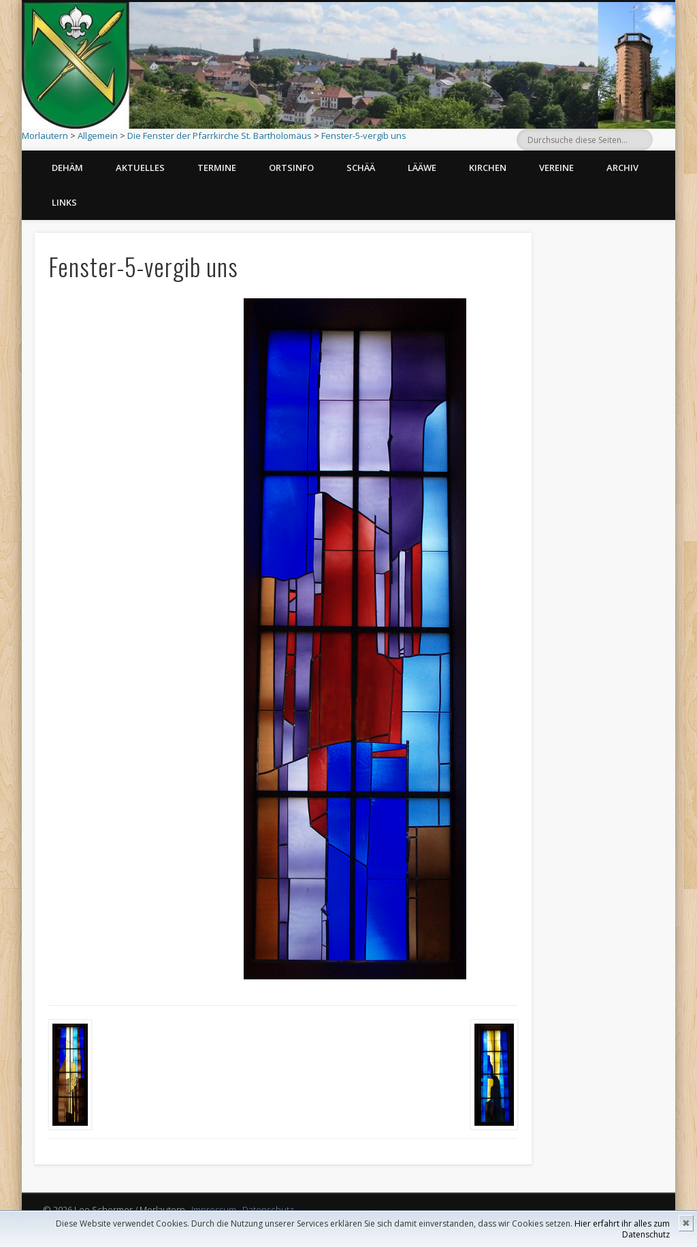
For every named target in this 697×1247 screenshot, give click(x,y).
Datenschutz (268, 1209)
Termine (216, 167)
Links (64, 202)
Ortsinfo (291, 167)
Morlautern (45, 135)
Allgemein (98, 135)
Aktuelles (140, 167)
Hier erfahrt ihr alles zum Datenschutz (622, 1229)
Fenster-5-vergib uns (363, 135)
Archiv (622, 167)
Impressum (213, 1209)
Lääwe (422, 167)
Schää (360, 167)
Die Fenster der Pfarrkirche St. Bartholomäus (219, 135)
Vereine (556, 167)
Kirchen (487, 167)
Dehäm (67, 167)
